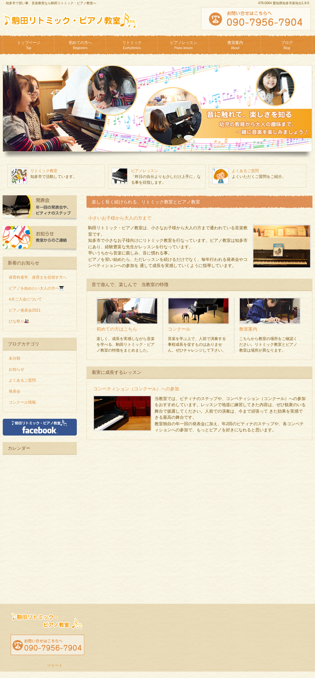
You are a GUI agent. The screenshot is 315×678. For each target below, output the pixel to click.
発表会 (14, 391)
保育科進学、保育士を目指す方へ (38, 277)
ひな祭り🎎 (19, 321)
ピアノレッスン (183, 45)
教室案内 (235, 45)
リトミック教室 (43, 171)
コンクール (179, 329)
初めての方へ (80, 45)
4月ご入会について (25, 299)
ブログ (287, 45)
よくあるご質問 (245, 171)
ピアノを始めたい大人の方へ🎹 (36, 288)
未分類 (14, 358)
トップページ (28, 45)
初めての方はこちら (117, 329)
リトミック (132, 45)
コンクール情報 (22, 402)
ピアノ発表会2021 (25, 310)
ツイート (55, 665)
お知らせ (16, 369)
